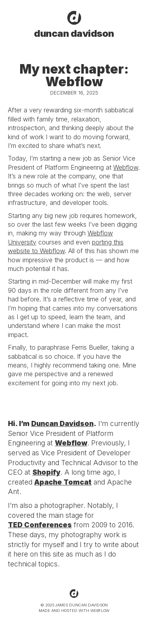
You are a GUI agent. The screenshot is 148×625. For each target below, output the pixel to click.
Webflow (125, 167)
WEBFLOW (99, 610)
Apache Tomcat (63, 482)
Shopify (46, 472)
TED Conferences (40, 525)
